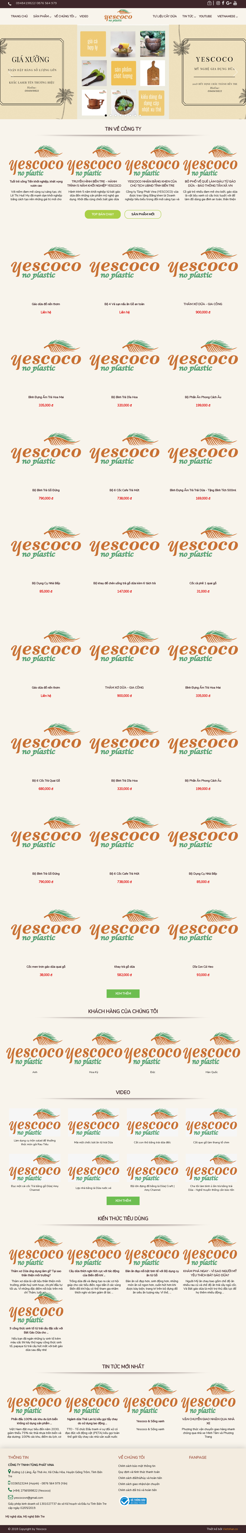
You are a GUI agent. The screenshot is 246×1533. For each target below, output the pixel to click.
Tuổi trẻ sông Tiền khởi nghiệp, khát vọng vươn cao (36, 183)
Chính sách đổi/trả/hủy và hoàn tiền (140, 1478)
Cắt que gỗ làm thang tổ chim (211, 1142)
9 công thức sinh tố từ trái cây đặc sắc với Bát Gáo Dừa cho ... (36, 1330)
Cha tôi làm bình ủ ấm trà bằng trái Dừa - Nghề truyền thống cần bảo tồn (211, 1188)
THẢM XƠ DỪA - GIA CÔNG (203, 304)
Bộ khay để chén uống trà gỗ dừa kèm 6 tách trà (124, 583)
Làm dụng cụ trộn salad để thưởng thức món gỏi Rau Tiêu (35, 1142)
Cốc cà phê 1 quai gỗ (202, 583)
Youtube (205, 16)
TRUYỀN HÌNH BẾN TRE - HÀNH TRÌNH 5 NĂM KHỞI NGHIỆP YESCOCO (94, 183)
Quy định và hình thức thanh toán (139, 1472)
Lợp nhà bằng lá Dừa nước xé (93, 1188)
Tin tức (187, 16)
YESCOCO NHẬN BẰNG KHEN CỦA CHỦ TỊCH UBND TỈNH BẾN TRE (152, 183)
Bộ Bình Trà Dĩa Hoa (124, 397)
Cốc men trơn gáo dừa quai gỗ (46, 967)
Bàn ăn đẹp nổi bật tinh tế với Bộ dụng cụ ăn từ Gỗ (152, 1273)
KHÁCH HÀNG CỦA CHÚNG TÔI (123, 1011)
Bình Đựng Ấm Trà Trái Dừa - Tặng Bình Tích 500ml (203, 490)
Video (83, 16)
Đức (152, 1072)
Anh (34, 1072)
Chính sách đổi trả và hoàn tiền (137, 1490)
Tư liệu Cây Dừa (165, 16)
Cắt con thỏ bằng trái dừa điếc (152, 1142)
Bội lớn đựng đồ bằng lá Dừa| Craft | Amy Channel (152, 1188)
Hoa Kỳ (93, 1072)
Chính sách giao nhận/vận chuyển (139, 1484)
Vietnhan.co (230, 1529)
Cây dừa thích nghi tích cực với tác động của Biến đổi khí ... (94, 1273)
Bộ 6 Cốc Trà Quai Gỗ (46, 781)
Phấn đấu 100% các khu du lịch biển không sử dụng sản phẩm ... (34, 1421)
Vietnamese (226, 16)
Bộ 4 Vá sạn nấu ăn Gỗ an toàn (124, 304)
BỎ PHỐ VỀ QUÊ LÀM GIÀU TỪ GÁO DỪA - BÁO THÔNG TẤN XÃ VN (210, 183)
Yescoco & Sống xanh (150, 1421)
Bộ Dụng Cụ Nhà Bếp (46, 583)
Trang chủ (19, 16)
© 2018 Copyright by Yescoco (27, 1529)
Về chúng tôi (64, 16)
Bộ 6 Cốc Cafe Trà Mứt (124, 490)
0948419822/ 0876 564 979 (36, 3)
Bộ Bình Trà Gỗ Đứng (46, 490)
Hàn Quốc (212, 1072)
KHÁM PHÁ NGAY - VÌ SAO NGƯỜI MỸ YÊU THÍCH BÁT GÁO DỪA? (210, 1273)
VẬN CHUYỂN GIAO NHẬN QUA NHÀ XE (208, 1421)
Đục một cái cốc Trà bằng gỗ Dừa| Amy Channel (34, 1188)
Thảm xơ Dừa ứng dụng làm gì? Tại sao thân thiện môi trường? (36, 1273)
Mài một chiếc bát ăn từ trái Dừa (93, 1142)
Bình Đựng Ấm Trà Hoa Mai (46, 397)
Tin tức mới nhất (123, 1367)
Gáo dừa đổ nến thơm (46, 304)
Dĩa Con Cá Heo (203, 967)
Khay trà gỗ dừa (124, 967)
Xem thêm (123, 993)
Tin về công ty (123, 129)
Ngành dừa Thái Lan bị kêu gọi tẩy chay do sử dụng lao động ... (92, 1421)
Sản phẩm (41, 16)
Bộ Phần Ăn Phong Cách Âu (203, 397)
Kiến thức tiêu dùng (123, 1219)
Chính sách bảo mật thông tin (136, 1466)
